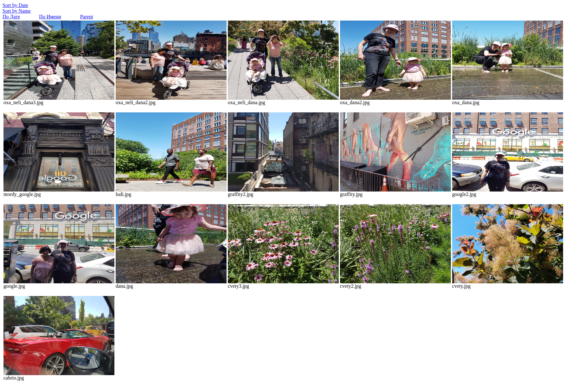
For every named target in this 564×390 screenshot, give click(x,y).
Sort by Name (17, 11)
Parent (86, 16)
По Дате (11, 16)
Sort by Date (15, 5)
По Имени (50, 16)
